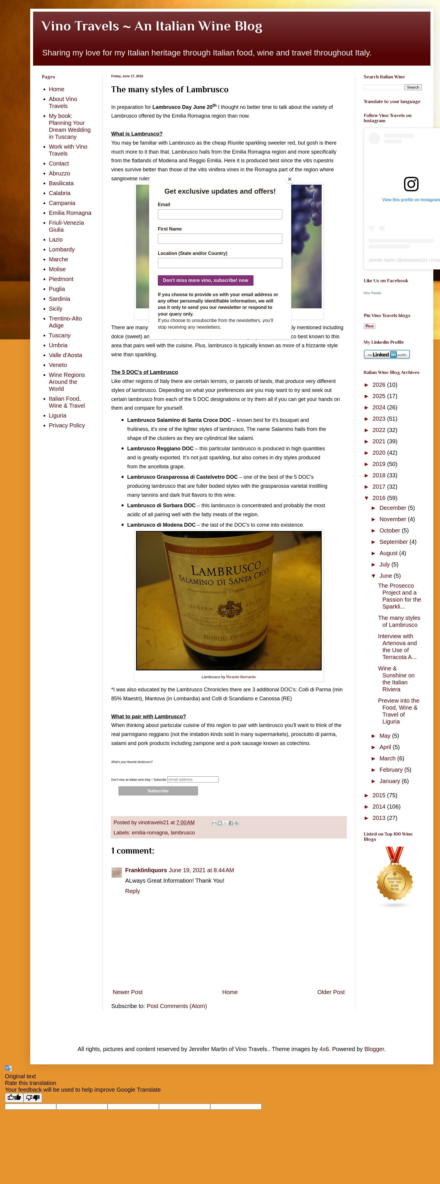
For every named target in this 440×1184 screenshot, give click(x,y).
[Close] (289, 179)
